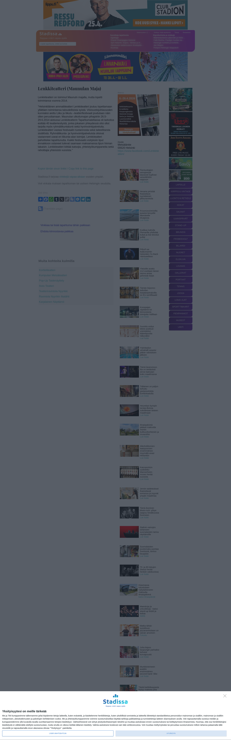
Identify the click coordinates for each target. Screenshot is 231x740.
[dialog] (115, 715)
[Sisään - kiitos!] (225, 696)
